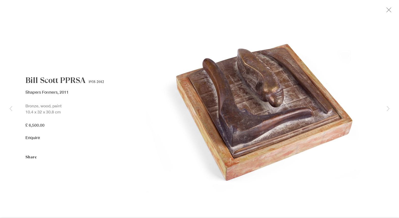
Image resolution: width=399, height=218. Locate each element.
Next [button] (388, 109)
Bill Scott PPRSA (55, 81)
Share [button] (31, 158)
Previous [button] (11, 109)
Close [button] (389, 11)
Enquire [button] (32, 139)
